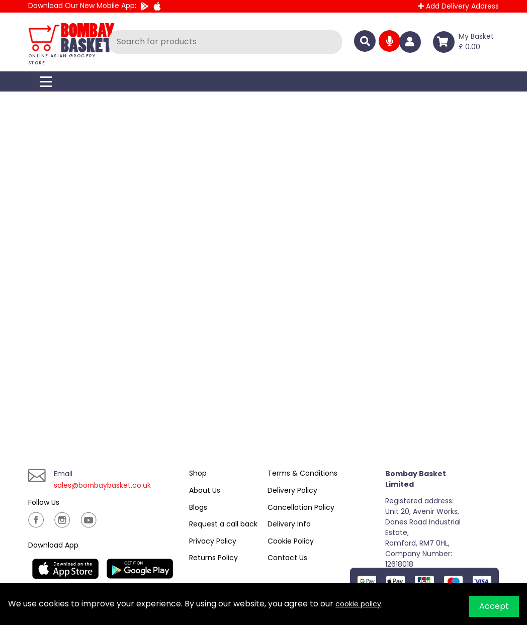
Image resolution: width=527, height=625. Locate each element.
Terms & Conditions (302, 473)
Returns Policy (213, 558)
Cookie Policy (291, 541)
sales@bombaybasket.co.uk (109, 485)
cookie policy (361, 603)
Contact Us (287, 558)
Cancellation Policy (301, 507)
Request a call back (223, 524)
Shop (198, 473)
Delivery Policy (292, 490)
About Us (204, 490)
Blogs (198, 507)
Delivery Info (289, 524)
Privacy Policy (212, 541)
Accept (494, 606)
